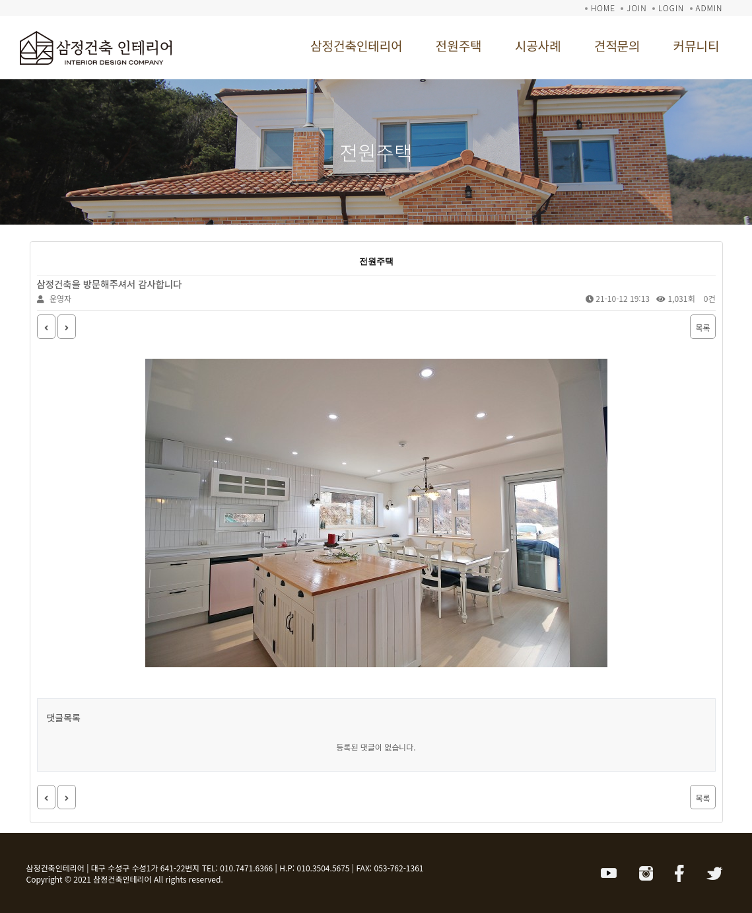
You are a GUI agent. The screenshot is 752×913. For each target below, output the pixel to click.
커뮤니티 (696, 45)
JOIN (636, 7)
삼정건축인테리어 (356, 45)
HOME (603, 7)
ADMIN (709, 7)
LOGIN (671, 7)
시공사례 (538, 45)
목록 (702, 327)
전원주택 (459, 45)
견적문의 (617, 45)
